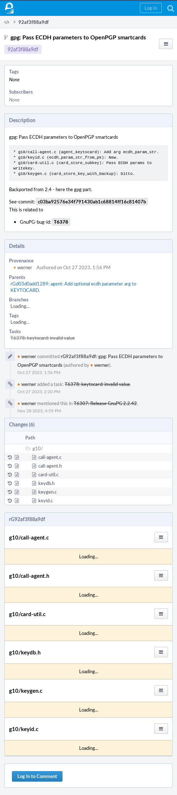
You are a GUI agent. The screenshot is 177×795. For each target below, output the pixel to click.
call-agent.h (50, 466)
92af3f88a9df (23, 49)
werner (22, 267)
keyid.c (45, 500)
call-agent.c (49, 457)
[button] (151, 8)
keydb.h (46, 483)
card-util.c (48, 474)
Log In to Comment (37, 776)
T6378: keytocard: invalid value (42, 338)
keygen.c (47, 492)
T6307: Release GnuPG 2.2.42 (105, 403)
